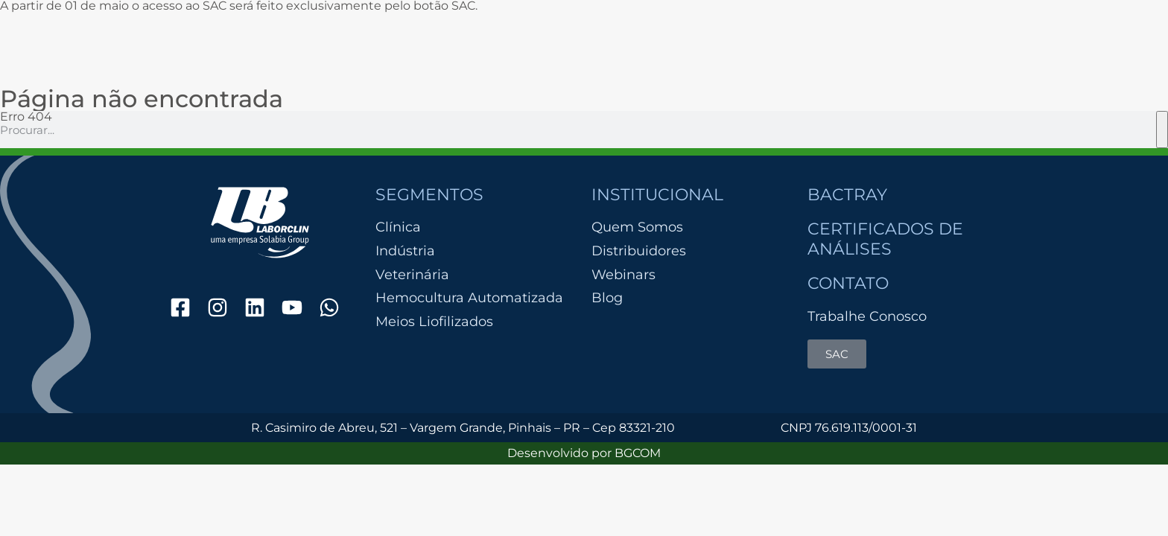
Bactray (847, 195)
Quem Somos (637, 227)
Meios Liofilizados (434, 322)
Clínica (398, 227)
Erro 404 (26, 116)
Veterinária (412, 275)
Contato (848, 283)
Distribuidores (638, 251)
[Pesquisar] (1162, 129)
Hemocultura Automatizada (469, 298)
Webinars (623, 275)
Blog (607, 298)
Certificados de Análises (885, 238)
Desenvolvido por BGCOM (584, 453)
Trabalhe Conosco (867, 316)
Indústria (405, 251)
